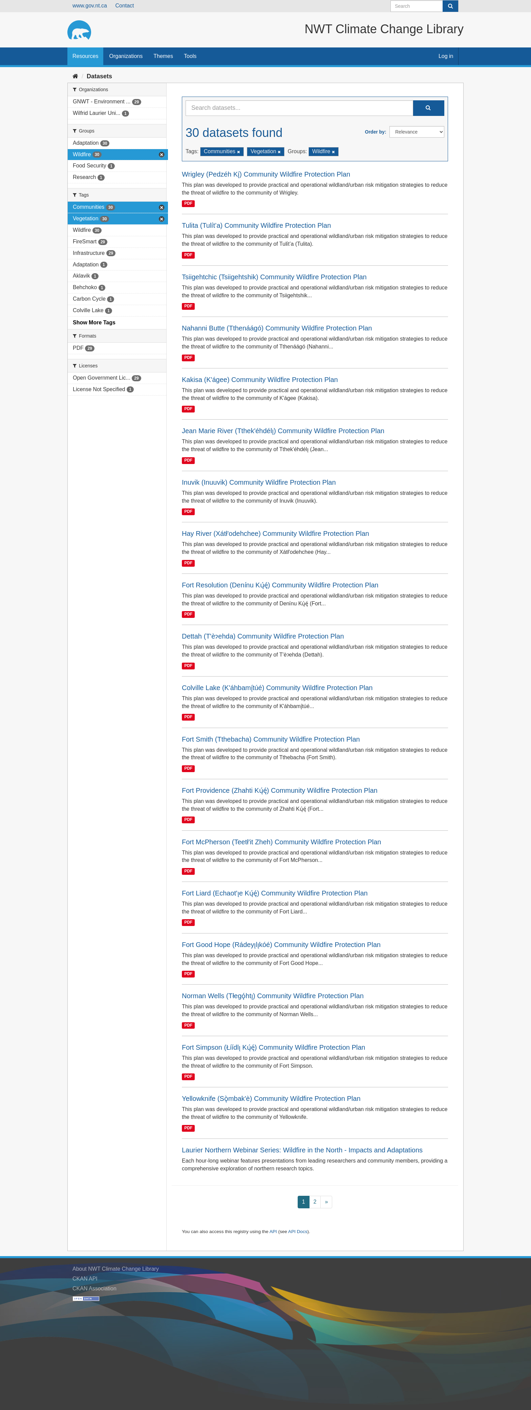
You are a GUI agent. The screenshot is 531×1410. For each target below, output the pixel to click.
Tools (190, 56)
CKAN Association (94, 1288)
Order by (375, 132)
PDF (188, 203)
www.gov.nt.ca (89, 5)
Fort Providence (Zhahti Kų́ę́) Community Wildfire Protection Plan (280, 790)
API (273, 1231)
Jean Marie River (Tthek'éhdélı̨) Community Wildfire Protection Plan (283, 431)
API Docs (297, 1231)
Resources (85, 56)
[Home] (75, 76)
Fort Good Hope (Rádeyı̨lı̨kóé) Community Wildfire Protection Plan (281, 944)
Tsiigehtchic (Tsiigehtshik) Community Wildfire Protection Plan (274, 277)
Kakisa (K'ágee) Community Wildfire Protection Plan (260, 379)
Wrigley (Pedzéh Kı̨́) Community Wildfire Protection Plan (266, 174)
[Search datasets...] (299, 108)
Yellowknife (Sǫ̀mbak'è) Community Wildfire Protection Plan (271, 1098)
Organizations (126, 56)
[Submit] (450, 6)
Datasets (99, 76)
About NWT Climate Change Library (115, 1269)
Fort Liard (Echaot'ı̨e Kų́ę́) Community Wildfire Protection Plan (275, 893)
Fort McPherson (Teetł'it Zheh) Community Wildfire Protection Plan (281, 842)
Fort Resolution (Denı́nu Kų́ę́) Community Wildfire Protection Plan (280, 585)
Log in (446, 56)
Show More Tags (94, 322)
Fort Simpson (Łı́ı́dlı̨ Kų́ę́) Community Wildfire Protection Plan (273, 1047)
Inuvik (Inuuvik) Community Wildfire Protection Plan (259, 482)
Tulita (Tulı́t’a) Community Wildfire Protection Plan (256, 225)
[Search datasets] (424, 6)
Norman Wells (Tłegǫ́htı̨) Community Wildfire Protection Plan (273, 996)
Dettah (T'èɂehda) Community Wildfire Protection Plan (263, 636)
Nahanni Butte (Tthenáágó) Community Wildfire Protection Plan (277, 328)
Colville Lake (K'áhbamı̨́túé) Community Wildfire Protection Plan (277, 687)
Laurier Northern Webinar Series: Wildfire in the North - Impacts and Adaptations (302, 1150)
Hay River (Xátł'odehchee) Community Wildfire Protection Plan (275, 533)
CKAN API (85, 1279)
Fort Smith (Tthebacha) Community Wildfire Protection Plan (271, 739)
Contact (124, 5)
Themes (163, 56)
